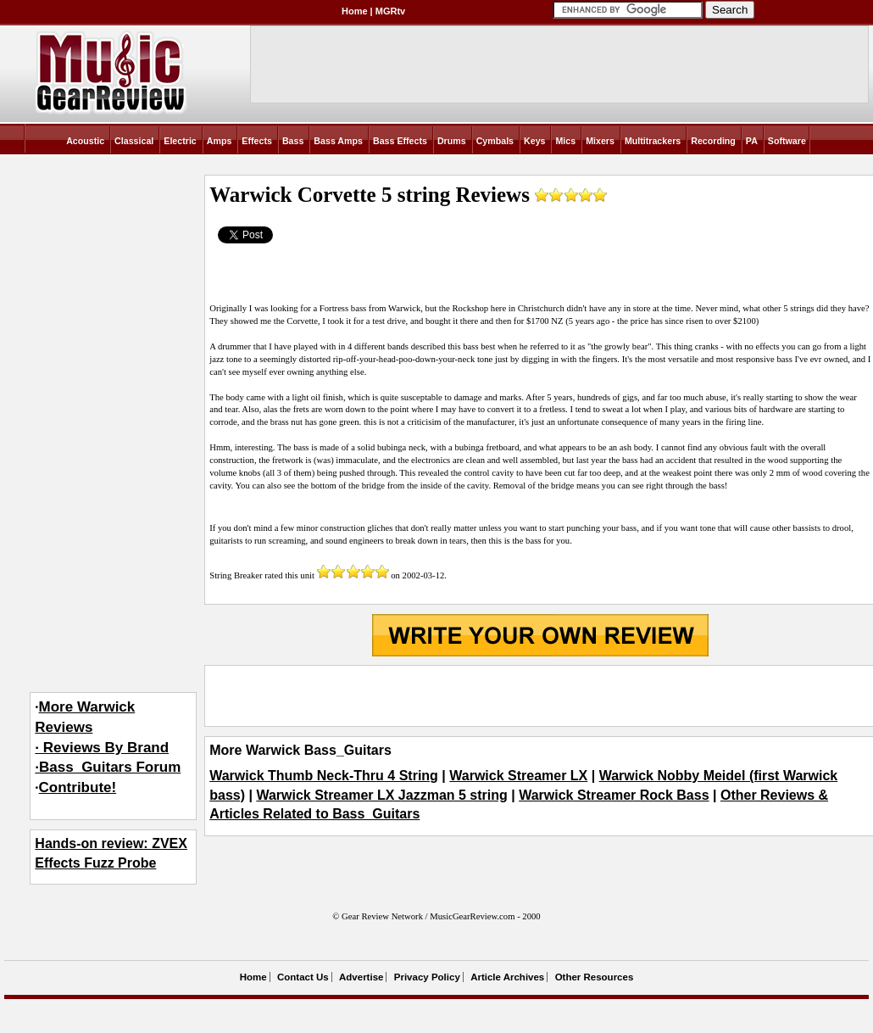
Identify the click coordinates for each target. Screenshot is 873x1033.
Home (355, 11)
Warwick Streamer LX (518, 775)
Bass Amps (338, 141)
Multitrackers (653, 141)
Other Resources (594, 977)
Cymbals (495, 141)
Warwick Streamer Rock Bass (614, 795)
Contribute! (78, 787)
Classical (133, 141)
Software (787, 141)
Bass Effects (400, 141)
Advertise (361, 977)
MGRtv (390, 11)
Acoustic (85, 141)
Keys (534, 141)
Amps (219, 141)
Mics (565, 141)
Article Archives (507, 977)
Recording (713, 141)
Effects (257, 141)
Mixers (600, 141)
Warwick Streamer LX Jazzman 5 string (381, 795)
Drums (451, 141)
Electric (180, 141)
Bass (292, 141)
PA (752, 141)
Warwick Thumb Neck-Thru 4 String (323, 775)
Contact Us (303, 977)
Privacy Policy (427, 977)
